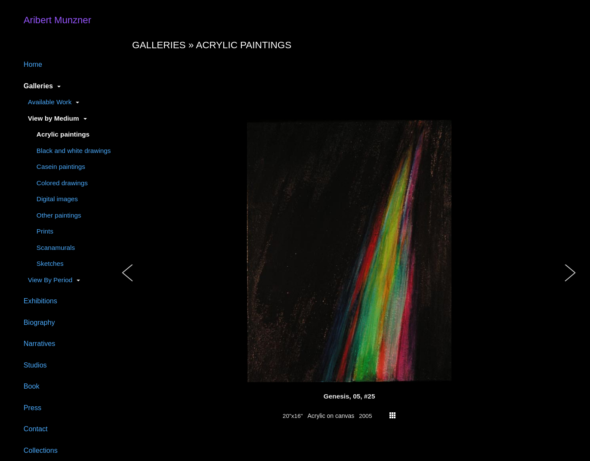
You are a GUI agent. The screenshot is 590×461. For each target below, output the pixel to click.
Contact (36, 429)
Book (32, 386)
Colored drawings (62, 183)
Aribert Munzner (57, 20)
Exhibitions (40, 301)
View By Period (50, 279)
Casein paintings (61, 166)
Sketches (50, 263)
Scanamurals (56, 247)
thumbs (392, 415)
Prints (45, 231)
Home (33, 64)
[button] (127, 281)
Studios (35, 365)
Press (32, 407)
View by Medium (53, 118)
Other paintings (59, 215)
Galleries (38, 86)
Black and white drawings (74, 150)
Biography (39, 322)
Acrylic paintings (63, 134)
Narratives (40, 343)
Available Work (49, 102)
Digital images (57, 198)
